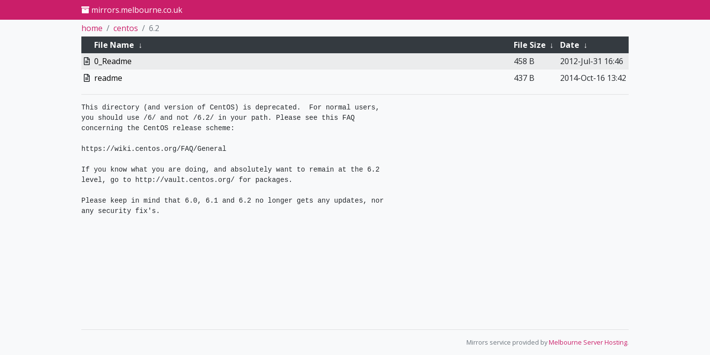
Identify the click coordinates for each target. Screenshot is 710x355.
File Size (530, 44)
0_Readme (113, 61)
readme (108, 77)
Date (569, 44)
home (92, 28)
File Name (114, 44)
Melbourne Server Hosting (588, 342)
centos (125, 28)
